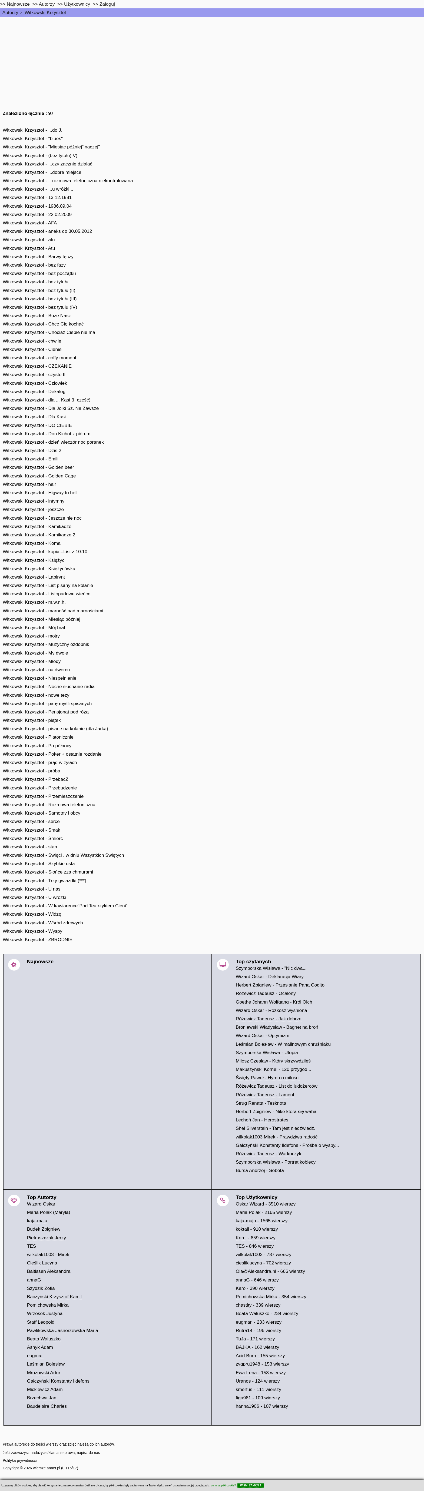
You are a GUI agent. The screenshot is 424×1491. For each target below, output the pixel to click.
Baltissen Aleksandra (49, 1271)
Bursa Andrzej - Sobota (260, 1170)
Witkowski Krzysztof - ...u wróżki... (38, 189)
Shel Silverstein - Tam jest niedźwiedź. (275, 1128)
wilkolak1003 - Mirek (48, 1254)
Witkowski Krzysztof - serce (31, 821)
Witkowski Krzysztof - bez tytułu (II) (39, 290)
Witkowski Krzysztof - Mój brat (34, 627)
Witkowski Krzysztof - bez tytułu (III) (40, 298)
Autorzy (10, 12)
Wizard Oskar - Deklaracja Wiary (270, 976)
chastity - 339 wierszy (258, 1305)
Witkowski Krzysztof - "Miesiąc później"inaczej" (51, 147)
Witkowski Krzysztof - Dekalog (34, 391)
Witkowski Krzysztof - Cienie (32, 349)
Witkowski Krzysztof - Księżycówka (39, 568)
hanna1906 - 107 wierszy (262, 1406)
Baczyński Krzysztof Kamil (54, 1296)
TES (31, 1246)
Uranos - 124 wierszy (258, 1381)
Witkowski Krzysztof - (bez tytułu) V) (40, 155)
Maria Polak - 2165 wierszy (264, 1212)
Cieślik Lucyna (42, 1263)
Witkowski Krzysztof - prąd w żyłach (40, 762)
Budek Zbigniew (43, 1229)
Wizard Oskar (41, 1204)
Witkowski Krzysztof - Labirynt (34, 577)
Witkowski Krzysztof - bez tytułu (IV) (40, 307)
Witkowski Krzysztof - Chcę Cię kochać (43, 324)
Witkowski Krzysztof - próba (31, 770)
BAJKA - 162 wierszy (257, 1347)
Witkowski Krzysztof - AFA (30, 222)
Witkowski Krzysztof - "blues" (33, 138)
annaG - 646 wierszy (257, 1280)
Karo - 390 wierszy (255, 1288)
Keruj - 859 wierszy (256, 1237)
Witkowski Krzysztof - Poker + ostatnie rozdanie (52, 754)
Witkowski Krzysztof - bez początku (39, 273)
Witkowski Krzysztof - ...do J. (32, 130)
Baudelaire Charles (47, 1406)
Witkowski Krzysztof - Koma (32, 543)
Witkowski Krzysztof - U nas (32, 889)
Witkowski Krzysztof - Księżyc (33, 560)
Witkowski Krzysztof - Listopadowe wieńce (47, 593)
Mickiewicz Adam (45, 1389)
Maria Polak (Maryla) (48, 1212)
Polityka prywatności (20, 1460)
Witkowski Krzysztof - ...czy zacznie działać (47, 164)
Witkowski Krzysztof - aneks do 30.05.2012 (47, 231)
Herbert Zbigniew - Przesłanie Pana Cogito (280, 985)
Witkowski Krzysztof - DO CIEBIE (37, 425)
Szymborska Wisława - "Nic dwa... (271, 968)
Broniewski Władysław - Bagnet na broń (277, 1027)
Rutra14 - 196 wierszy (258, 1330)
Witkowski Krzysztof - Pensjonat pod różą (46, 712)
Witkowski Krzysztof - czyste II (34, 374)
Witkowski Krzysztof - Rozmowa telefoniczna (49, 804)
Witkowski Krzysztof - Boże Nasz (37, 315)
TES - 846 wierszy (255, 1246)
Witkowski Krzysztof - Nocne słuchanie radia (49, 686)
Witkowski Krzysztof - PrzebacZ (35, 779)
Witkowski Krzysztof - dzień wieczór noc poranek (53, 442)
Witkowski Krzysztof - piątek (32, 720)
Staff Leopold (41, 1322)
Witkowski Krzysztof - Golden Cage (39, 476)
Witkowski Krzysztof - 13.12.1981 (37, 197)
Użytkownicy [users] (77, 4)
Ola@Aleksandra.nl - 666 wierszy (270, 1271)
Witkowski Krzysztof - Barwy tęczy (38, 256)
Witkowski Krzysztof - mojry (31, 636)
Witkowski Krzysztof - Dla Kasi (34, 416)
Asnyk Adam (40, 1347)
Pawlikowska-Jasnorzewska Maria (62, 1330)
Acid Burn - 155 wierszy (260, 1355)
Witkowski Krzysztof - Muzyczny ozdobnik (46, 644)
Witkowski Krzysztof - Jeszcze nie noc (42, 518)
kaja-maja (37, 1220)
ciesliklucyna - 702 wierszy (263, 1263)
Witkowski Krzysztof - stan (30, 846)
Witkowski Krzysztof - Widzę (32, 914)
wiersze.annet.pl (46, 1468)
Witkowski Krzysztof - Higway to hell (40, 492)
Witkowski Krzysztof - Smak (31, 830)
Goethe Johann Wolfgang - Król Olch (274, 1002)
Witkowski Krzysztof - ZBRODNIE (37, 939)
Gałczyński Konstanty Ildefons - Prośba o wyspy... (287, 1145)
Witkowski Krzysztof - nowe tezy (36, 695)
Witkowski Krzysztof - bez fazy (34, 265)
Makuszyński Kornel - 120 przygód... (273, 1069)
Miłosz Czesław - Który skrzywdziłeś (273, 1061)
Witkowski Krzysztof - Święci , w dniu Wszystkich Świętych (63, 855)
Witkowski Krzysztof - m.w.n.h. (34, 602)
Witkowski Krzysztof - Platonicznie (38, 737)
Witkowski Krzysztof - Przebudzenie (40, 788)
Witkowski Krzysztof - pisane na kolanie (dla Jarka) (55, 728)
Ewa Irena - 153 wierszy (261, 1372)
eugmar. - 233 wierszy (259, 1322)
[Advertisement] (212, 57)
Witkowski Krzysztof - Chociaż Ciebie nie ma (49, 332)
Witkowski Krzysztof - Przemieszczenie (43, 796)
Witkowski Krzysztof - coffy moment (39, 357)
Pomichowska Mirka (48, 1305)
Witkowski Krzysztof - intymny (33, 501)
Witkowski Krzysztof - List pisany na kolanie (48, 585)
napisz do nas (88, 1452)
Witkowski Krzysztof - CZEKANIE (37, 366)
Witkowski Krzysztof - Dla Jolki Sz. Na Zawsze (51, 408)
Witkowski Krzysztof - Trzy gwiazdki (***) (44, 880)
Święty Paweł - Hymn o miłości (268, 1077)
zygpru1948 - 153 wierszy (262, 1364)
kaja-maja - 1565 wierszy (262, 1220)
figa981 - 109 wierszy (258, 1397)
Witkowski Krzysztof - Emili (30, 458)
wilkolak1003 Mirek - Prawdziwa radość (276, 1137)
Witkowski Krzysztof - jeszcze (33, 509)
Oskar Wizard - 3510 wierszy (266, 1204)
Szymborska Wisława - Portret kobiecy (276, 1162)
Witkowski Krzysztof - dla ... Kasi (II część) (46, 400)
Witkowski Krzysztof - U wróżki (34, 897)
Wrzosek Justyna (45, 1313)
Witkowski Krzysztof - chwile (32, 341)
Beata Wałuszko (44, 1338)
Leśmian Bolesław (46, 1364)
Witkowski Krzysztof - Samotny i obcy (41, 813)
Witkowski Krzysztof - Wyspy (32, 931)
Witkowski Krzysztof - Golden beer (38, 467)
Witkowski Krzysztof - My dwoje (35, 653)
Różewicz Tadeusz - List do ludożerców (276, 1086)
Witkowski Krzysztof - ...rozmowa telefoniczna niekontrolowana (68, 180)
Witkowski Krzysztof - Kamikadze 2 (39, 534)
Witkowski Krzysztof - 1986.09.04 (37, 206)
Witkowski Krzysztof (45, 12)
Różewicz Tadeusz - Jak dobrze (269, 1018)
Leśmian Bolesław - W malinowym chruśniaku (283, 1044)
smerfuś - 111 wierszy (258, 1389)
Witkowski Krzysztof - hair (29, 484)
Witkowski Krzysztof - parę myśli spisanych (47, 703)
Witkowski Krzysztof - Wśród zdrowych (43, 922)
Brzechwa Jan (42, 1397)
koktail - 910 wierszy (257, 1229)
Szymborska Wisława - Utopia (267, 1052)
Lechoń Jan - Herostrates (262, 1120)
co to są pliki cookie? (223, 1485)
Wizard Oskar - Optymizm (262, 1035)
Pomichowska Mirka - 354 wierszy (271, 1296)
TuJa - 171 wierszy (255, 1338)
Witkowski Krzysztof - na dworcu (36, 669)
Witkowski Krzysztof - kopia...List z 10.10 (45, 551)
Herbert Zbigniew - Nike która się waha (276, 1111)
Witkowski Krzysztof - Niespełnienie (40, 678)
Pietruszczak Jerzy (46, 1237)
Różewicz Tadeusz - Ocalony (266, 993)
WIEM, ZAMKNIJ (250, 1485)
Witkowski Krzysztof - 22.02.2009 (37, 214)
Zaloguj (107, 4)
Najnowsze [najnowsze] (18, 4)
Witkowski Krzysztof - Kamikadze (37, 526)
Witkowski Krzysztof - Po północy (37, 745)
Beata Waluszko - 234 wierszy (267, 1313)
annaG (34, 1280)
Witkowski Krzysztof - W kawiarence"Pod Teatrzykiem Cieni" (65, 905)
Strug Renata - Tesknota (261, 1103)
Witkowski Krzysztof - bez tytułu (35, 281)
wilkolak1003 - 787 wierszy (264, 1254)
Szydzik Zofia (41, 1288)
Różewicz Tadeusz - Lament (265, 1094)
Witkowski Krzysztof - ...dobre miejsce (42, 172)
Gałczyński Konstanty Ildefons (58, 1381)
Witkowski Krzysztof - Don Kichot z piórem (47, 433)
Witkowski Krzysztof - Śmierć (33, 838)
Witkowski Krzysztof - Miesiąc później (41, 619)
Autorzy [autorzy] (47, 4)
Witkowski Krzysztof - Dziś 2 (32, 450)
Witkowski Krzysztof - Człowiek (35, 383)
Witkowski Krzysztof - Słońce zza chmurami (48, 872)
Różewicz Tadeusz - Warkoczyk (269, 1153)
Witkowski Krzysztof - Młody (32, 661)
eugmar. (35, 1355)
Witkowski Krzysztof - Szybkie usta (39, 863)
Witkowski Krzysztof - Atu (29, 248)
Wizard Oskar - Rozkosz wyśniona (271, 1010)
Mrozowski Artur (43, 1372)
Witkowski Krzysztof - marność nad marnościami (53, 610)
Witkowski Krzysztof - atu (29, 239)
